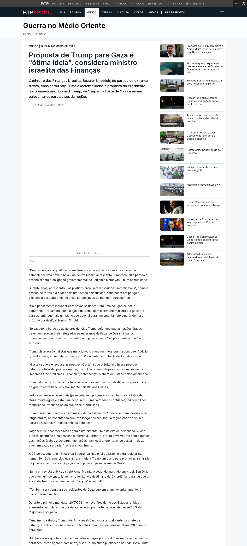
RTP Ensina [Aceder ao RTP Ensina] (175, 3)
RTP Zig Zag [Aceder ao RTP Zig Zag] (155, 3)
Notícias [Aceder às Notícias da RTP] (58, 3)
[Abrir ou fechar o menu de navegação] (221, 12)
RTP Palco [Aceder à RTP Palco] (137, 3)
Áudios (153, 12)
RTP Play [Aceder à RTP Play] (120, 3)
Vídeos (138, 12)
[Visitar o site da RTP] (45, 3)
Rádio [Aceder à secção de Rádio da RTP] (106, 3)
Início (27, 34)
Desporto (175, 12)
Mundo (92, 12)
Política (76, 12)
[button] (215, 12)
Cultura (123, 12)
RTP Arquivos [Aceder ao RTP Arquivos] (195, 3)
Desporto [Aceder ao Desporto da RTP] (74, 3)
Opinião (107, 12)
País (62, 12)
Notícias (40, 34)
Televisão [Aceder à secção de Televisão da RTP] (92, 3)
